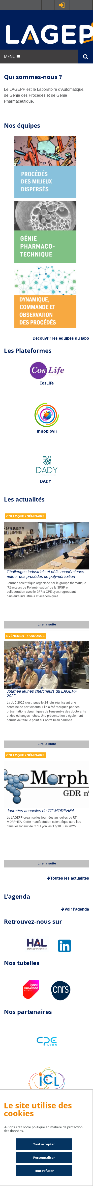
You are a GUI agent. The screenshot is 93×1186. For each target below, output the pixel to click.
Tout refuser (44, 1170)
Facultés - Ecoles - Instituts (35, 5)
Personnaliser (44, 1157)
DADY (45, 481)
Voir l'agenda (75, 909)
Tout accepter (44, 1144)
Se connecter (62, 5)
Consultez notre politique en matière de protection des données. (43, 1129)
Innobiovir (47, 431)
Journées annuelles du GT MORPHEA (40, 811)
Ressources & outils (48, 5)
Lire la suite (46, 624)
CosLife (46, 383)
